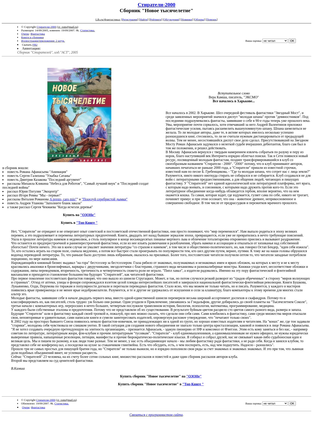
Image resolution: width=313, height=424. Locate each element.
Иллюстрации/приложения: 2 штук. (43, 40)
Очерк (25, 33)
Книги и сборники (32, 37)
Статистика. (87, 30)
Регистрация (129, 19)
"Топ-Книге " (87, 223)
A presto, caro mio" (63, 199)
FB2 (34, 44)
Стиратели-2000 (156, 4)
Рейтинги (155, 19)
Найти (143, 19)
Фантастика (37, 33)
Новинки (186, 19)
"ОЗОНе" (88, 215)
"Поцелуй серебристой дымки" (105, 199)
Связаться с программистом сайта (156, 415)
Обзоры (199, 19)
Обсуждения (171, 19)
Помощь (211, 19)
